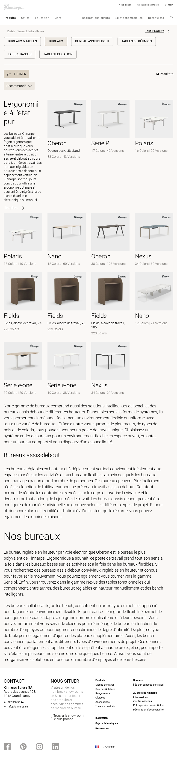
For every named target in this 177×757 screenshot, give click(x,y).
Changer (110, 746)
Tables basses (19, 54)
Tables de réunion (136, 41)
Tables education (58, 54)
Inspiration (101, 717)
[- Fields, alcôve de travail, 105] (110, 304)
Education (42, 18)
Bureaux (56, 41)
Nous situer (125, 5)
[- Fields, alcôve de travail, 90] (66, 304)
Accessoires (102, 702)
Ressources (156, 18)
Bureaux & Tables (26, 31)
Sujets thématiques (129, 18)
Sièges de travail (105, 684)
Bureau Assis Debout (92, 41)
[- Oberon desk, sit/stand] (66, 153)
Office (25, 18)
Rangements (102, 693)
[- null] (110, 153)
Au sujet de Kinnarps (148, 5)
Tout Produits (154, 31)
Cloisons (100, 697)
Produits (10, 18)
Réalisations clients (96, 18)
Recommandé (19, 86)
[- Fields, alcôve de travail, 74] (23, 304)
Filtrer (16, 74)
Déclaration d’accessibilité (148, 709)
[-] (23, 239)
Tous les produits (105, 706)
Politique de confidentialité (148, 705)
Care (58, 18)
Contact (169, 5)
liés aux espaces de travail (148, 684)
